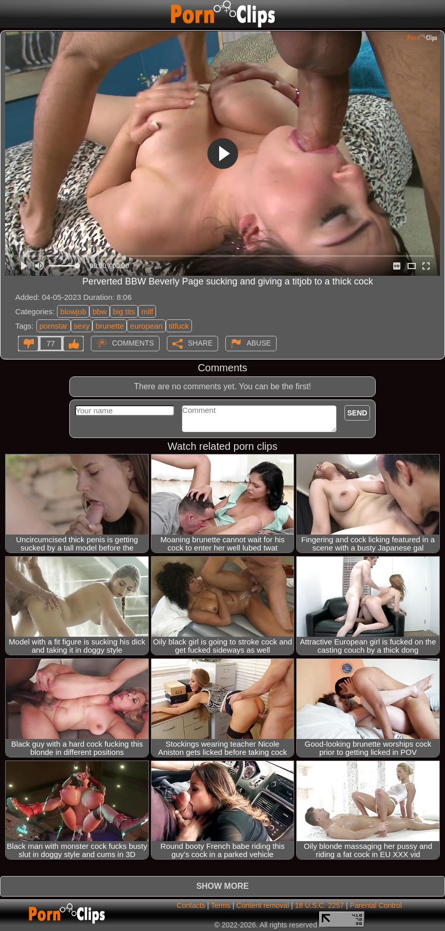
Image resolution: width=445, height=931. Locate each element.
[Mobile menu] (9, 14)
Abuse (258, 343)
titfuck (179, 325)
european (146, 325)
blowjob (73, 311)
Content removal (262, 905)
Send (357, 413)
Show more (222, 886)
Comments (133, 343)
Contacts (191, 905)
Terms (220, 905)
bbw (99, 311)
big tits (124, 311)
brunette (109, 325)
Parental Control (376, 905)
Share (200, 343)
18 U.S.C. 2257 (319, 905)
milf (147, 311)
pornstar (54, 325)
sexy (82, 325)
